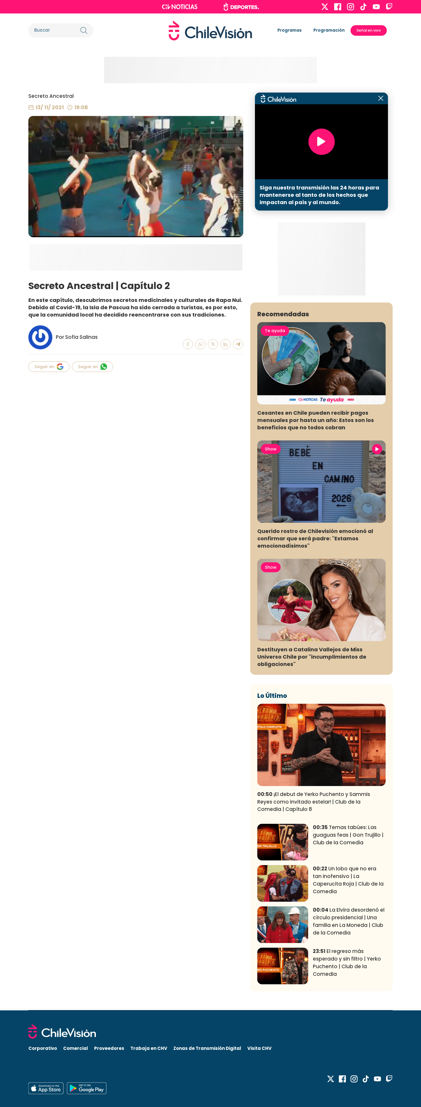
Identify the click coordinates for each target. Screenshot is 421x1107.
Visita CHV (259, 1048)
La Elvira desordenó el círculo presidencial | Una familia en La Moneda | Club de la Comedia (348, 921)
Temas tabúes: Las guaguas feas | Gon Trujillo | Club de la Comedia (348, 835)
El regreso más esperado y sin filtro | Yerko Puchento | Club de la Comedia (347, 962)
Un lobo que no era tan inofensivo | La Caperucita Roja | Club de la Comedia (348, 880)
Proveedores (109, 1048)
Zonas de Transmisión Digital (207, 1048)
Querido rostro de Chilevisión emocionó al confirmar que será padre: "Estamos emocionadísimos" (315, 538)
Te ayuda (275, 331)
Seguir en (48, 366)
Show (271, 449)
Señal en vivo (368, 30)
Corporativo (42, 1048)
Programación (329, 30)
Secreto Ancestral (51, 96)
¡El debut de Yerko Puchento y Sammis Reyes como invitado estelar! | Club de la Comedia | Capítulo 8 (313, 802)
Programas (289, 30)
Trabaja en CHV (148, 1048)
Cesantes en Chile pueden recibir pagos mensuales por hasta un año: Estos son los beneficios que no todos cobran (315, 420)
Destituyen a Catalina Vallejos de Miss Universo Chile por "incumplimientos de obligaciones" (311, 657)
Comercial (75, 1048)
